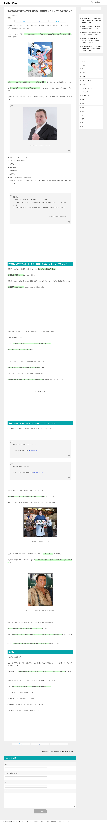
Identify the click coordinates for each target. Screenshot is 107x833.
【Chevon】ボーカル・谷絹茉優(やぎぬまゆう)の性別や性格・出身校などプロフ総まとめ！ (91, 20)
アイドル (84, 65)
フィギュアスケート (87, 88)
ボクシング (85, 92)
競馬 (83, 107)
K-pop (83, 61)
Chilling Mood (11, 3)
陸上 (83, 119)
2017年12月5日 (33, 450)
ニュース (84, 76)
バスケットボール (86, 80)
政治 (83, 99)
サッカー (84, 68)
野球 (83, 115)
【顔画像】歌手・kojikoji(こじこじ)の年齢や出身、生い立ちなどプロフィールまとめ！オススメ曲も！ (92, 40)
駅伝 (83, 126)
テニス (83, 72)
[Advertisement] (40, 245)
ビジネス (84, 84)
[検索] (91, 8)
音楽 (83, 122)
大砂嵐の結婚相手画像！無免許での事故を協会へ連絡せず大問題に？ (58, 751)
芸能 (83, 111)
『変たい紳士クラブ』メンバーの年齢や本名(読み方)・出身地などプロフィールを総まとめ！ (92, 49)
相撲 (9, 17)
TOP (10, 821)
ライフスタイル (86, 95)
